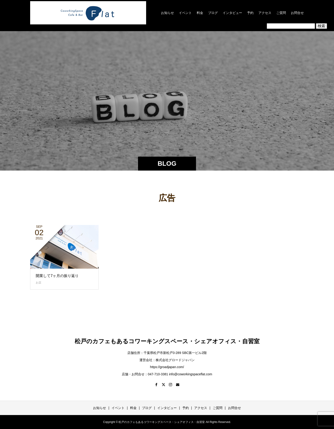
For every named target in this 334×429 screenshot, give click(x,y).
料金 (200, 13)
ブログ (213, 13)
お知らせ (167, 13)
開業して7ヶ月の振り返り (57, 276)
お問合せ (297, 13)
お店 (38, 282)
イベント (185, 13)
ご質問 (281, 13)
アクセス (264, 13)
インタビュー (232, 13)
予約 (250, 13)
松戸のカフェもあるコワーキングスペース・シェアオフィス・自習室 (167, 341)
